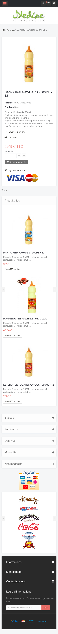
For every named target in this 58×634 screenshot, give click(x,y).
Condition (9, 107)
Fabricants (11, 429)
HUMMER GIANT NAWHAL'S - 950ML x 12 (25, 318)
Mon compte (13, 571)
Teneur (5, 190)
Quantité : (9, 151)
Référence (10, 103)
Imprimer (13, 137)
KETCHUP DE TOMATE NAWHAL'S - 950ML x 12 (28, 385)
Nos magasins (13, 463)
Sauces (10, 30)
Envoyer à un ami (17, 132)
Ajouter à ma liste (17, 170)
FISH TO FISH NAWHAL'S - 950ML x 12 (23, 252)
